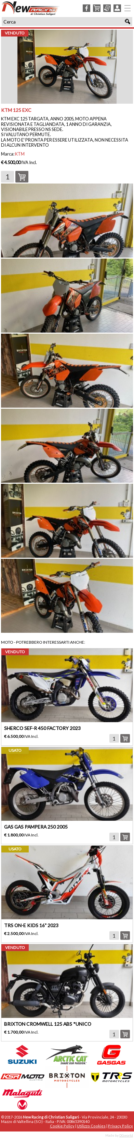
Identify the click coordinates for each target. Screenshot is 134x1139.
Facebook (86, 8)
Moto (7, 642)
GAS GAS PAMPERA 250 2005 (36, 827)
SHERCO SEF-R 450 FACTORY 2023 (42, 728)
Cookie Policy (62, 1126)
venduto (15, 32)
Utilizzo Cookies (91, 1126)
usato (15, 750)
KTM (20, 154)
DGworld (126, 1135)
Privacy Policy (120, 1126)
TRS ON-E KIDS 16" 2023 (31, 925)
